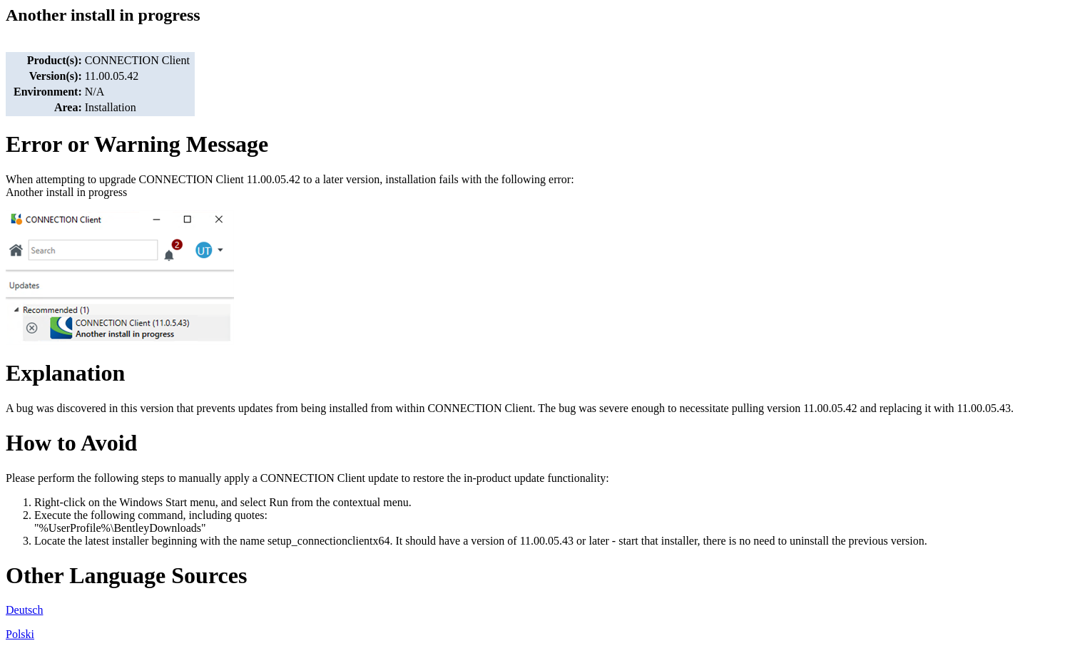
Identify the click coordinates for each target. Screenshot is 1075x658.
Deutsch (24, 610)
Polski (20, 634)
